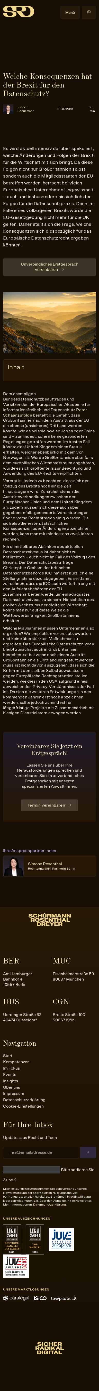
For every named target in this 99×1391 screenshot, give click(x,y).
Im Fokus (11, 1068)
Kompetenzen (16, 1061)
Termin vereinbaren (46, 805)
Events (9, 1074)
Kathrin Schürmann (25, 109)
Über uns (11, 1087)
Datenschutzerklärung (24, 1099)
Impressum (13, 1093)
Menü (70, 12)
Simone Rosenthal (51, 866)
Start (7, 1055)
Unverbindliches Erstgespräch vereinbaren (49, 267)
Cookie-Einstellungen (23, 1106)
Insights (10, 1081)
